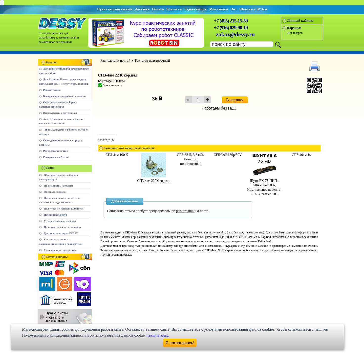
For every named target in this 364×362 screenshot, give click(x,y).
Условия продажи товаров (60, 220)
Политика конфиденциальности (64, 208)
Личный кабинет (300, 20)
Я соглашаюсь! (179, 343)
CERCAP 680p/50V (228, 155)
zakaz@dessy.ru (235, 34)
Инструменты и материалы (60, 112)
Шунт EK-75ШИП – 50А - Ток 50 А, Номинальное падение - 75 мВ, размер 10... (264, 185)
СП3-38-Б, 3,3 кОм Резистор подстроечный (191, 159)
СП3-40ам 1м (302, 155)
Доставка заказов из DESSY (61, 233)
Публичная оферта (55, 214)
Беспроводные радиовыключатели (64, 96)
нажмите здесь (157, 335)
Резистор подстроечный (152, 60)
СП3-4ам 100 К (117, 155)
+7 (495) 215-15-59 (231, 20)
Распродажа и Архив (56, 156)
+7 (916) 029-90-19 (231, 27)
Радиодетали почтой (55, 150)
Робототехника (52, 89)
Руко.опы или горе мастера (60, 249)
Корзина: (294, 28)
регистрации (185, 211)
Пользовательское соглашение (62, 227)
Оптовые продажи (55, 191)
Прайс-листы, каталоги (58, 185)
